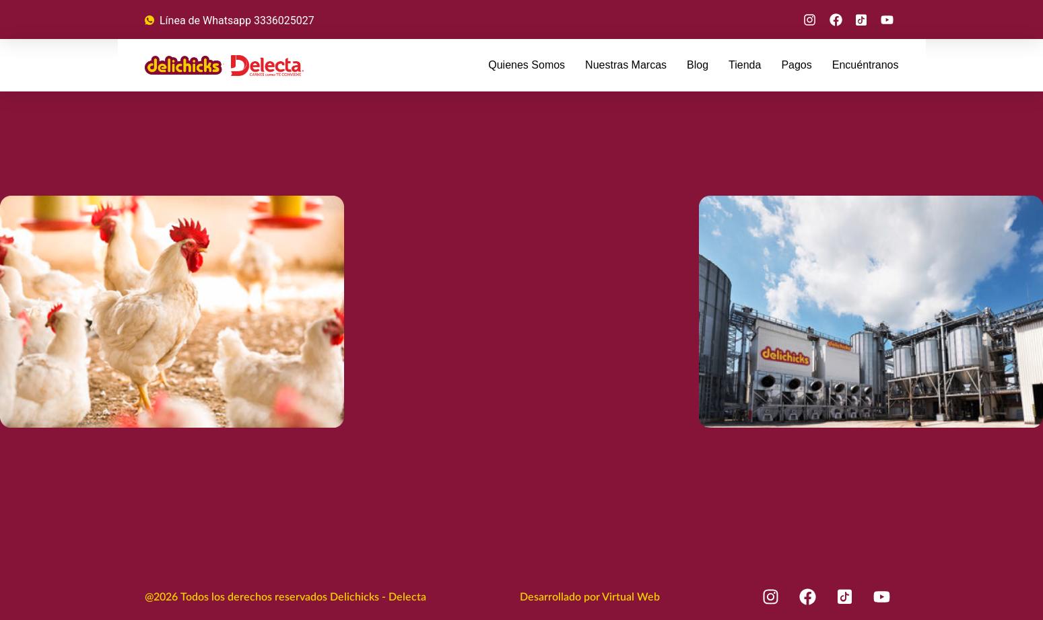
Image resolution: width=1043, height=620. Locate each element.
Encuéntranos (865, 65)
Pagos (796, 65)
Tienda (745, 65)
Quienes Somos (526, 65)
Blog (697, 65)
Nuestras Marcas (626, 65)
